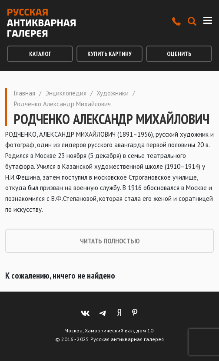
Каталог (40, 54)
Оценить (179, 54)
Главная (24, 93)
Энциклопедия (65, 93)
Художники (112, 93)
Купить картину (109, 54)
